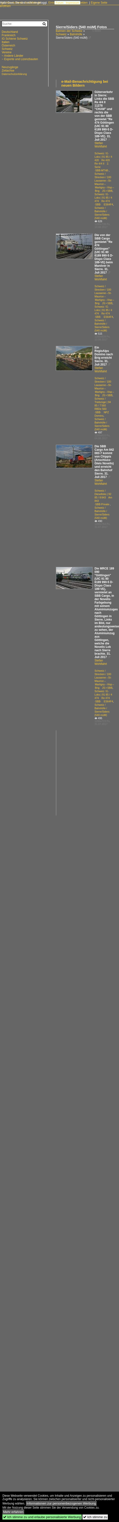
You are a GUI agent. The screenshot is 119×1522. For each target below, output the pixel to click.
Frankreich (9, 35)
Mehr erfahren (13, 1512)
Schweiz (61, 34)
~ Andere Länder (12, 55)
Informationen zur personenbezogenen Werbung (61, 1503)
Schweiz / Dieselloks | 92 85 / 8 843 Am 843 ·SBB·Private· (103, 497)
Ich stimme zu (95, 1517)
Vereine (7, 52)
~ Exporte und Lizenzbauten (20, 59)
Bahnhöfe (76, 34)
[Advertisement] (71, 61)
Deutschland (10, 32)
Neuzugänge (10, 67)
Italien (5, 42)
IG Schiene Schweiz (15, 38)
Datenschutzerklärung (14, 74)
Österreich (8, 45)
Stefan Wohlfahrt (101, 144)
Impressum (72, 2)
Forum (59, 2)
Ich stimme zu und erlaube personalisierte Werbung (42, 1517)
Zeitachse (8, 70)
